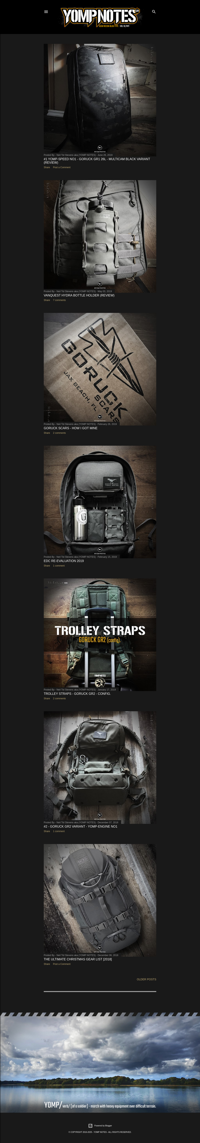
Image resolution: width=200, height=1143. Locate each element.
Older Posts (146, 979)
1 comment (58, 565)
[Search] (154, 11)
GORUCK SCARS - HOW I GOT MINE (70, 428)
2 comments (59, 433)
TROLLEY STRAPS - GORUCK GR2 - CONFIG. (77, 693)
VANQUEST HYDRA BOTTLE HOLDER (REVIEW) (79, 295)
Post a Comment (61, 167)
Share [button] (47, 167)
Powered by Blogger (100, 1125)
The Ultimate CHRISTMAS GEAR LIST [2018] (78, 959)
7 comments (59, 300)
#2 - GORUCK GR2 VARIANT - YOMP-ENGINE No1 (80, 826)
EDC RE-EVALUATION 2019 (64, 561)
